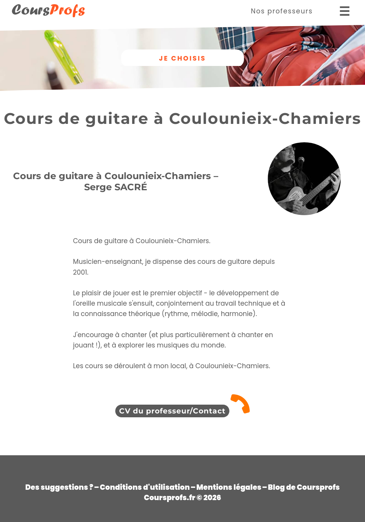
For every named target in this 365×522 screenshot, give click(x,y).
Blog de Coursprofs (304, 487)
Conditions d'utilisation (145, 487)
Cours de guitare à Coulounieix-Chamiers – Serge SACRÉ (115, 181)
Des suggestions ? (59, 487)
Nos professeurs (282, 11)
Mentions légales (228, 487)
